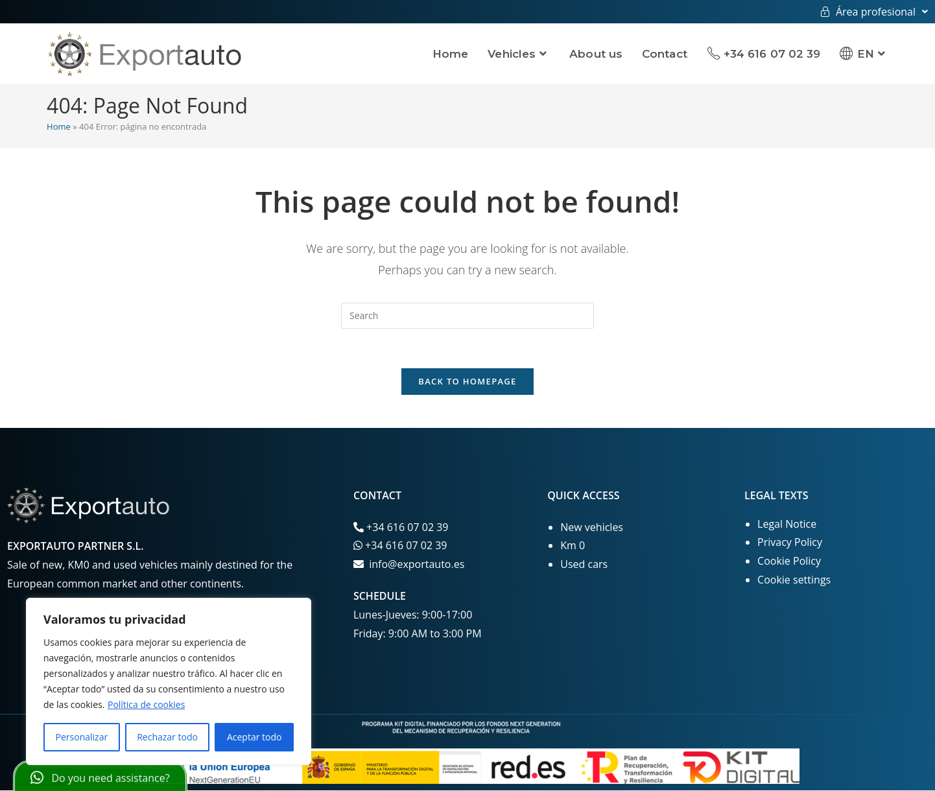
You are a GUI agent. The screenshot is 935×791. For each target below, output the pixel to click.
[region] (168, 681)
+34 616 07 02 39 (401, 527)
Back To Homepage (467, 381)
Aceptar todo (254, 737)
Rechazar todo (167, 737)
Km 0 (572, 546)
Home (59, 126)
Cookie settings (794, 580)
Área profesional (874, 12)
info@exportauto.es (408, 564)
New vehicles (591, 527)
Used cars (584, 564)
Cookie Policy (789, 561)
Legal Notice (786, 524)
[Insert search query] (467, 316)
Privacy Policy (789, 543)
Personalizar (82, 737)
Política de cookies (146, 704)
